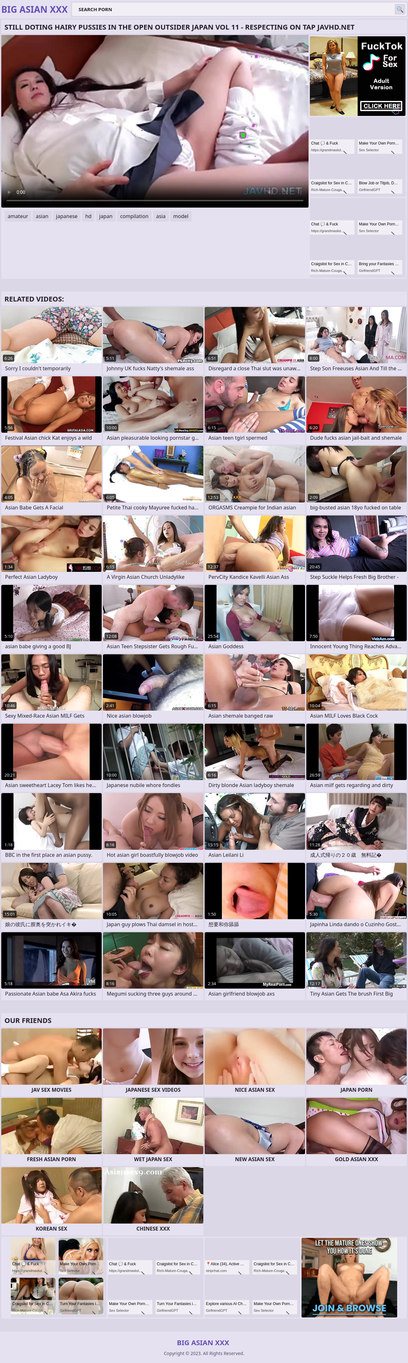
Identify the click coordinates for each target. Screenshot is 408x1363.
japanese (67, 216)
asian (42, 216)
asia (161, 216)
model (181, 216)
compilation (134, 216)
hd (88, 216)
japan (106, 216)
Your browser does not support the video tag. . (155, 121)
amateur (18, 216)
